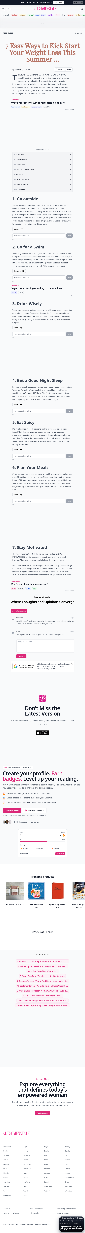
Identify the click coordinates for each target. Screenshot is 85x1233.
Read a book (25, 107)
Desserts (26, 1155)
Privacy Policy (35, 1213)
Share (67, 69)
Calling (21, 292)
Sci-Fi (34, 588)
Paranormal (69, 1177)
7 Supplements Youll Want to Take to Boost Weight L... (42, 986)
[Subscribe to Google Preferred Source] (24, 666)
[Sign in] (82, 9)
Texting (14, 292)
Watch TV (47, 107)
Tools (25, 1195)
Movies (5, 1177)
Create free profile (12, 810)
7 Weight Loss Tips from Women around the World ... (42, 990)
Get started (60, 854)
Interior (47, 1169)
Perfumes (26, 1182)
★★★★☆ (78, 33)
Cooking (6, 1155)
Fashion (5, 1160)
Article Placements (36, 1209)
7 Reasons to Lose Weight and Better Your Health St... (42, 961)
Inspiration (27, 1169)
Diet (45, 1155)
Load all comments (19, 611)
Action (13, 588)
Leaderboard (24, 854)
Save (58, 69)
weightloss (8, 33)
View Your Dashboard (34, 810)
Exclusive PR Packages (11, 1213)
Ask (69, 235)
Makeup (30, 15)
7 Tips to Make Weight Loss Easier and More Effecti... (42, 1000)
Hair (66, 1164)
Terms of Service (63, 1213)
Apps (37, 15)
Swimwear (69, 1186)
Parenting (6, 1182)
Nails (46, 1177)
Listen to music (37, 107)
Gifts (46, 1164)
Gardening (27, 1164)
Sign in (43, 815)
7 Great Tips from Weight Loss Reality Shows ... (42, 976)
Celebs (67, 1151)
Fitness (26, 1160)
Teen (57, 15)
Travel (25, 1191)
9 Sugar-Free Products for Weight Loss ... (42, 995)
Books (78, 15)
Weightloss (7, 1195)
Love (25, 1173)
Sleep (63, 15)
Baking (67, 1146)
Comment (21, 656)
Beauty (5, 1151)
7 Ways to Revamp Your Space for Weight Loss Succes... (42, 1005)
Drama (28, 588)
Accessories (7, 1146)
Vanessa (18, 69)
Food (46, 1160)
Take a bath (15, 107)
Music (43, 15)
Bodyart (26, 1151)
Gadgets (6, 1164)
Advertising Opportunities (66, 1209)
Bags (46, 1146)
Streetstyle (6, 15)
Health (5, 1169)
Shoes (67, 1182)
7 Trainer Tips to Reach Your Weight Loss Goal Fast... (42, 966)
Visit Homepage (42, 1113)
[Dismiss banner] (71, 663)
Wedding (50, 15)
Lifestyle (22, 15)
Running (70, 15)
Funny (67, 1160)
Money (67, 1173)
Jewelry (67, 1169)
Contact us (6, 1209)
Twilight (14, 15)
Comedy (20, 588)
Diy (66, 1155)
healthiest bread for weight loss (42, 971)
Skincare (6, 1186)
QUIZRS (72, 109)
